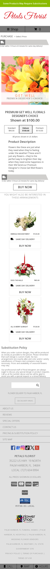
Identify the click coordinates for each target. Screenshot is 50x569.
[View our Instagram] (23, 449)
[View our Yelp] (37, 449)
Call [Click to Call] (8, 566)
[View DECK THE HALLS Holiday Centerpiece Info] (25, 265)
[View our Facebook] (13, 449)
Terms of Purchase (33, 553)
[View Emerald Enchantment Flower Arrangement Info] (25, 218)
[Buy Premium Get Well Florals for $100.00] (25, 187)
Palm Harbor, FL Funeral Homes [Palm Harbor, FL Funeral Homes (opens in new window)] (21, 530)
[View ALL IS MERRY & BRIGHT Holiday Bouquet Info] (25, 311)
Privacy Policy (13, 553)
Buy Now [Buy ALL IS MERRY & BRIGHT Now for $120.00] (25, 338)
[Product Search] (25, 385)
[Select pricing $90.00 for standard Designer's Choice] (11, 129)
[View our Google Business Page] (18, 449)
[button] (25, 501)
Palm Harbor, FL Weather (19, 544)
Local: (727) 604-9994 (25, 470)
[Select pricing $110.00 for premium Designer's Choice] (40, 129)
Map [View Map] (25, 566)
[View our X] (32, 449)
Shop (12, 29)
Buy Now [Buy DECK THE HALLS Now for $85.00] (25, 292)
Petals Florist (25, 16)
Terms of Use (25, 558)
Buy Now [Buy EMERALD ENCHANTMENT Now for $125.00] (25, 245)
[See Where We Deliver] (25, 400)
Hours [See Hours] (41, 566)
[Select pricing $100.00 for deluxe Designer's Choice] (25, 129)
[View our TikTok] (27, 449)
